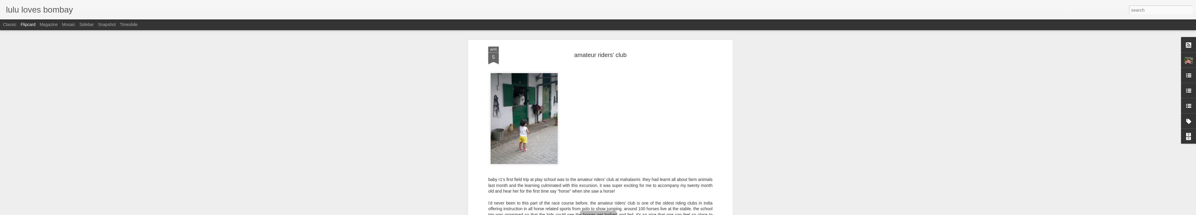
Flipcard (28, 24)
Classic (9, 24)
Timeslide (129, 24)
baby (599, 156)
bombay (613, 156)
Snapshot (107, 24)
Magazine (49, 24)
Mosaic (68, 24)
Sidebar (87, 24)
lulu (623, 149)
